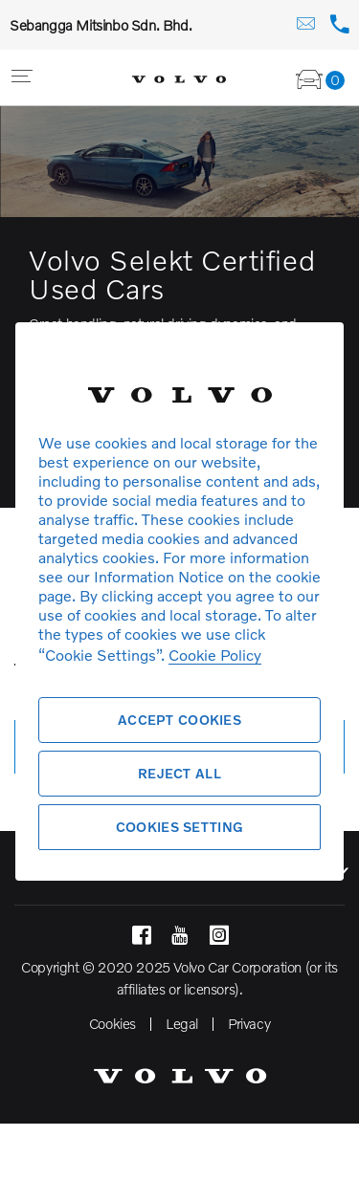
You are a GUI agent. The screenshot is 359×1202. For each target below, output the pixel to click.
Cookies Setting (179, 827)
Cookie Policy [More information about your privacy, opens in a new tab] (214, 654)
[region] (179, 601)
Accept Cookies (179, 719)
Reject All (179, 773)
